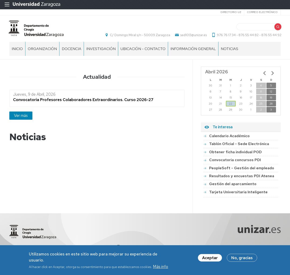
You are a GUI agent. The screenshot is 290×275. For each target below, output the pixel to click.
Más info (160, 266)
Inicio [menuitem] (17, 51)
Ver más (21, 118)
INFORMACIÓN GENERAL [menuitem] (193, 51)
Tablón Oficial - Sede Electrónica (239, 146)
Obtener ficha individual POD (235, 154)
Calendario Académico (229, 138)
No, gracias (242, 257)
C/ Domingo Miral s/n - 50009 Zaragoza (139, 36)
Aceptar (210, 257)
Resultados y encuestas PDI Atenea (241, 178)
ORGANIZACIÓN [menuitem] (42, 51)
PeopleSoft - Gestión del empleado (241, 170)
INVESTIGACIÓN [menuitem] (101, 51)
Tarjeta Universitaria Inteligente (238, 194)
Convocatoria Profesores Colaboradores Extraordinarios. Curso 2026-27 (83, 102)
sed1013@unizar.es (193, 36)
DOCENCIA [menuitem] (71, 51)
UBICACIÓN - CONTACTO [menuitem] (143, 51)
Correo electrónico (262, 12)
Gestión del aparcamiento (232, 186)
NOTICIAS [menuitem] (229, 51)
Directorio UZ (231, 12)
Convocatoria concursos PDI (235, 162)
